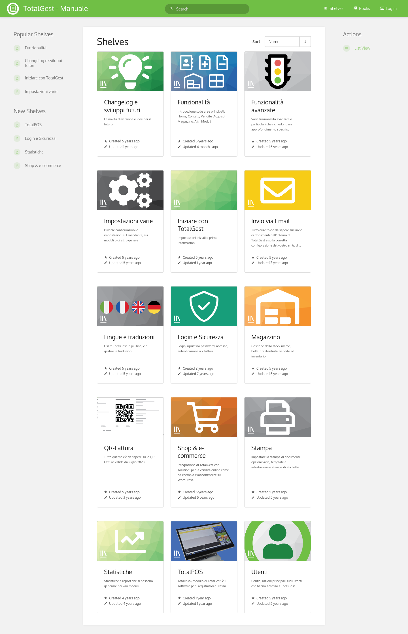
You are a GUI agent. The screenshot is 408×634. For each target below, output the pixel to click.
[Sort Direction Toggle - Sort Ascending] (305, 42)
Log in (388, 8)
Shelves (333, 8)
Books (361, 8)
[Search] (172, 8)
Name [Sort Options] (274, 41)
